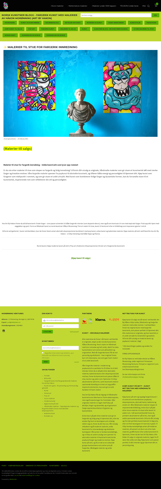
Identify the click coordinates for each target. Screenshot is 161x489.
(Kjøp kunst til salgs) (80, 258)
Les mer (76, 362)
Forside (47, 375)
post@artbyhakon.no (13, 322)
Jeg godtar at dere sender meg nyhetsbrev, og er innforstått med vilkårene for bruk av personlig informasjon (58, 355)
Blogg (64, 465)
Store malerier (49, 398)
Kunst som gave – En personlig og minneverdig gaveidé (60, 387)
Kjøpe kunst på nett (51, 404)
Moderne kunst (49, 401)
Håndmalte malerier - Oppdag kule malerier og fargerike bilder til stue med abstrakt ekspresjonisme (60, 408)
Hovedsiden (10, 23)
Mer (144, 6)
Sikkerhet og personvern (36, 465)
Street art (47, 393)
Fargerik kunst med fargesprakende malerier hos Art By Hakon (59, 382)
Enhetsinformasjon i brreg (133, 377)
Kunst (46, 390)
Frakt (4, 465)
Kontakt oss (48, 416)
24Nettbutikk (13, 479)
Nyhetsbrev (54, 465)
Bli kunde (47, 378)
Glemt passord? (74, 332)
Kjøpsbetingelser (15, 465)
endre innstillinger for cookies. (31, 475)
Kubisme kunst (49, 413)
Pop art (47, 396)
